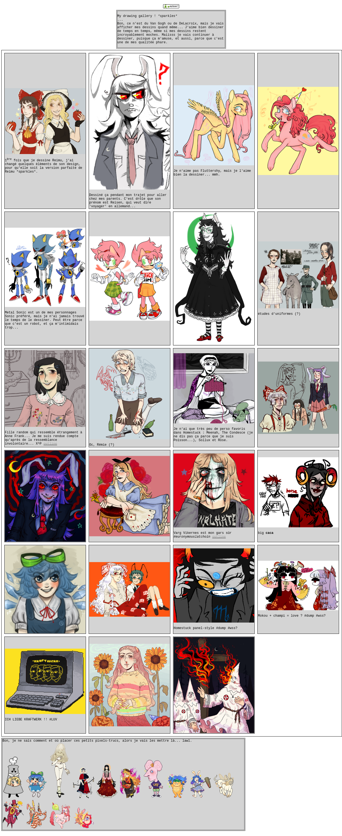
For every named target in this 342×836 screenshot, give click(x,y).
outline (50, 444)
